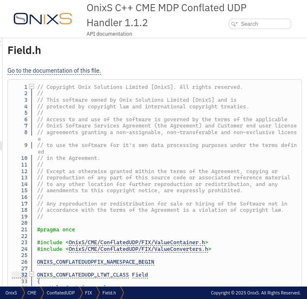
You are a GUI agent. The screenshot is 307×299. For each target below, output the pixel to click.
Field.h (109, 293)
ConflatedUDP (60, 293)
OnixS (11, 293)
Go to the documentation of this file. (158, 70)
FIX (88, 293)
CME (31, 293)
